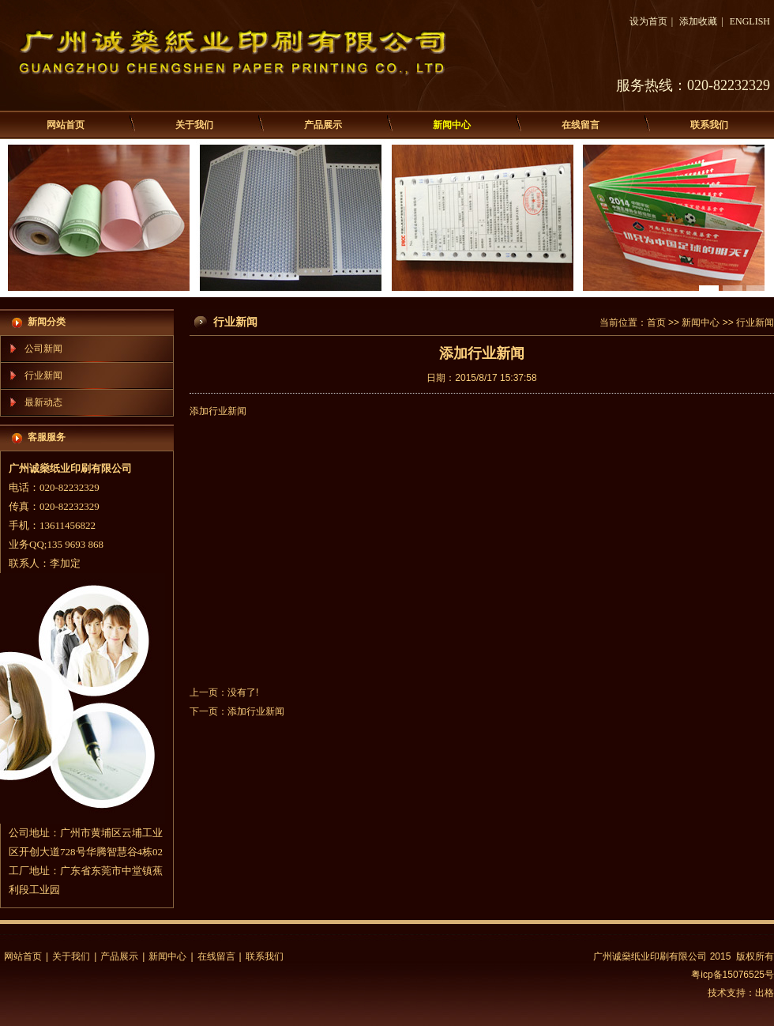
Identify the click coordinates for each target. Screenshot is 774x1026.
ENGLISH (750, 21)
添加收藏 (698, 21)
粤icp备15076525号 (732, 974)
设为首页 (648, 21)
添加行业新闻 (255, 711)
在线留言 (580, 124)
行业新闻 (43, 375)
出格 (764, 992)
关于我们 (194, 124)
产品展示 (323, 124)
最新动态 (43, 402)
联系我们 (709, 124)
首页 (656, 322)
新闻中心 (452, 124)
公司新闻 (43, 348)
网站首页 (66, 124)
